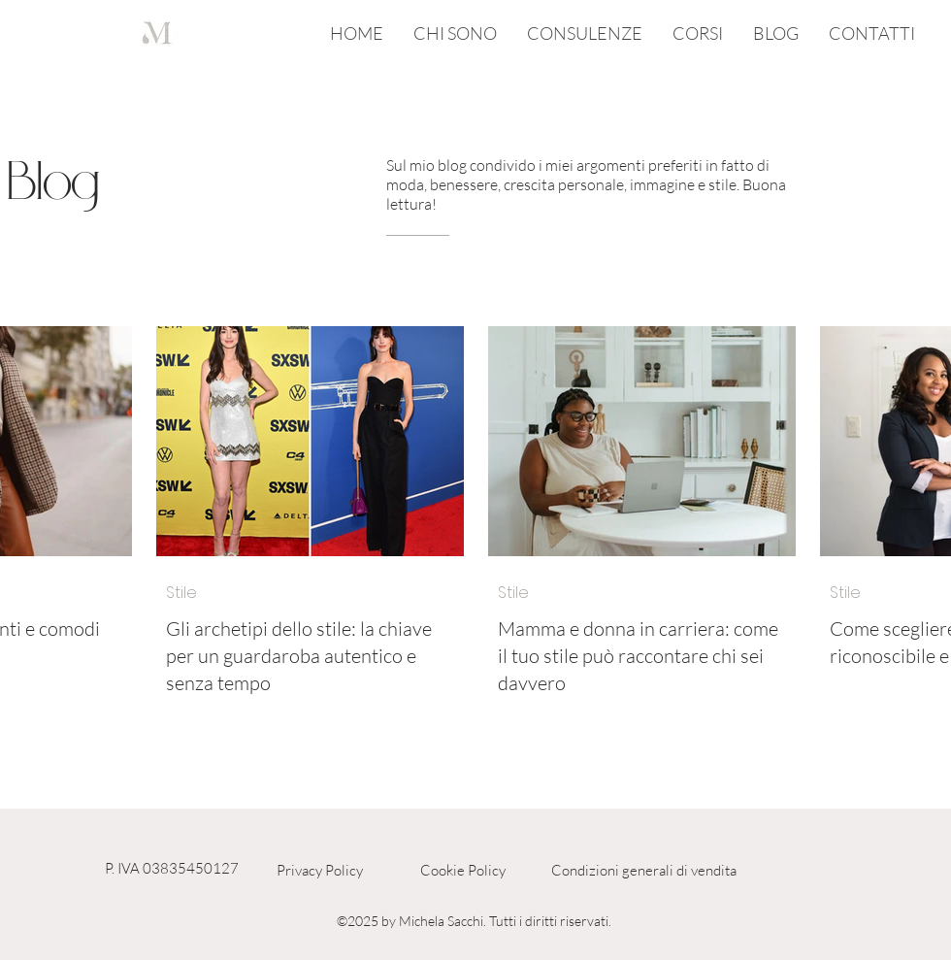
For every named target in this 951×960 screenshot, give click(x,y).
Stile (181, 593)
